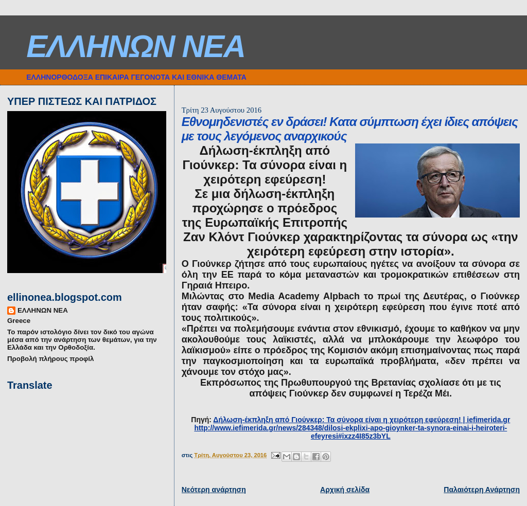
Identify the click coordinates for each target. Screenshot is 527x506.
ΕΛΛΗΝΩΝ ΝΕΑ (135, 46)
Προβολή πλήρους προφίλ (50, 359)
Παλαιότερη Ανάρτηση (482, 489)
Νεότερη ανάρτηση (214, 489)
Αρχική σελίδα (345, 489)
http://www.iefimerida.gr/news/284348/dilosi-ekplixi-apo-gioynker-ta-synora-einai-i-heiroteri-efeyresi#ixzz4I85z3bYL (350, 432)
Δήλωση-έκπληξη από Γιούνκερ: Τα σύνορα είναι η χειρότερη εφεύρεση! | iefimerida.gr (361, 419)
